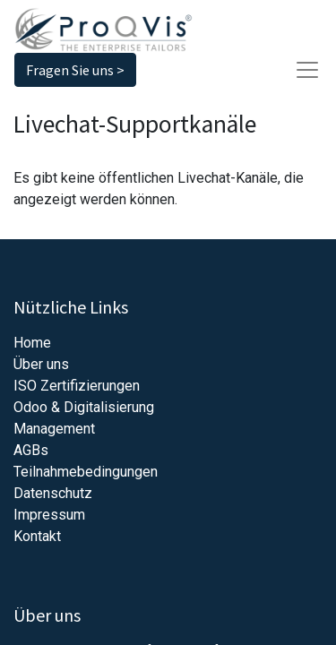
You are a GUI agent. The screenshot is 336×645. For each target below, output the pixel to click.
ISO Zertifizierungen (76, 385)
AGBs (30, 450)
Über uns (41, 364)
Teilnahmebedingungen (85, 471)
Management (54, 428)
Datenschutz (52, 493)
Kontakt (37, 536)
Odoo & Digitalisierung (83, 407)
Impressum (49, 514)
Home (32, 342)
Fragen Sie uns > (75, 70)
